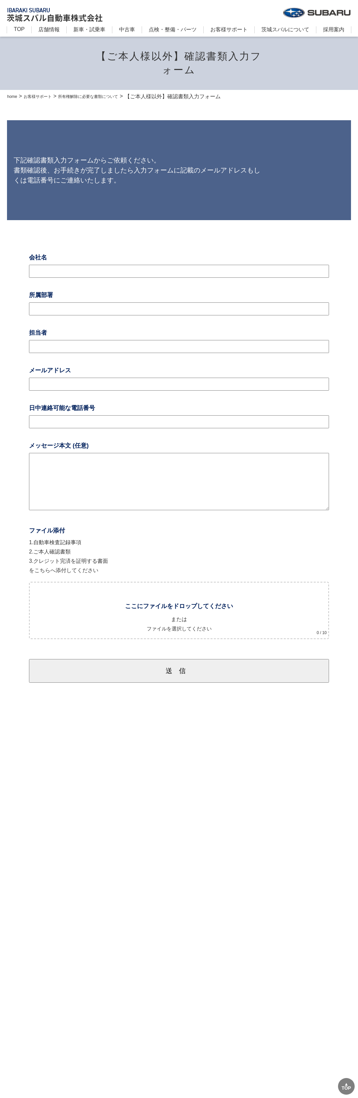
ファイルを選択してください (179, 638)
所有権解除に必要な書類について (111, 96)
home (13, 96)
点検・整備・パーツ (173, 29)
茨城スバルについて (285, 29)
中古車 (127, 29)
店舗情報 (49, 29)
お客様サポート (229, 29)
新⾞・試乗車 (89, 29)
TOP (19, 29)
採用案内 (333, 29)
